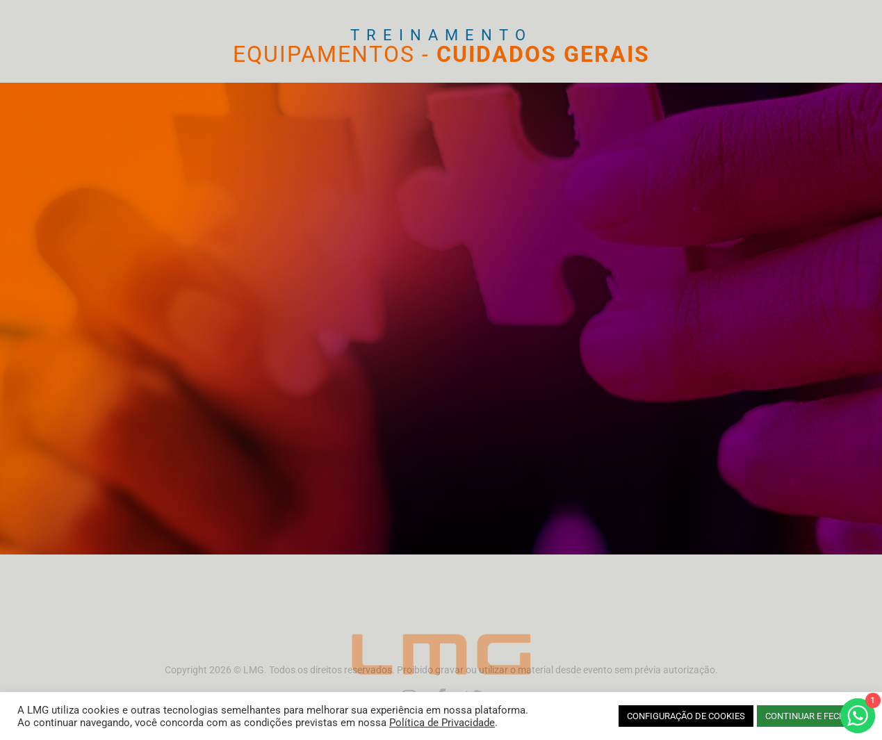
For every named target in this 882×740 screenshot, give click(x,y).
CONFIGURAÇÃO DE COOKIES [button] (686, 716)
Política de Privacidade (442, 722)
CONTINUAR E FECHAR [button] (810, 716)
